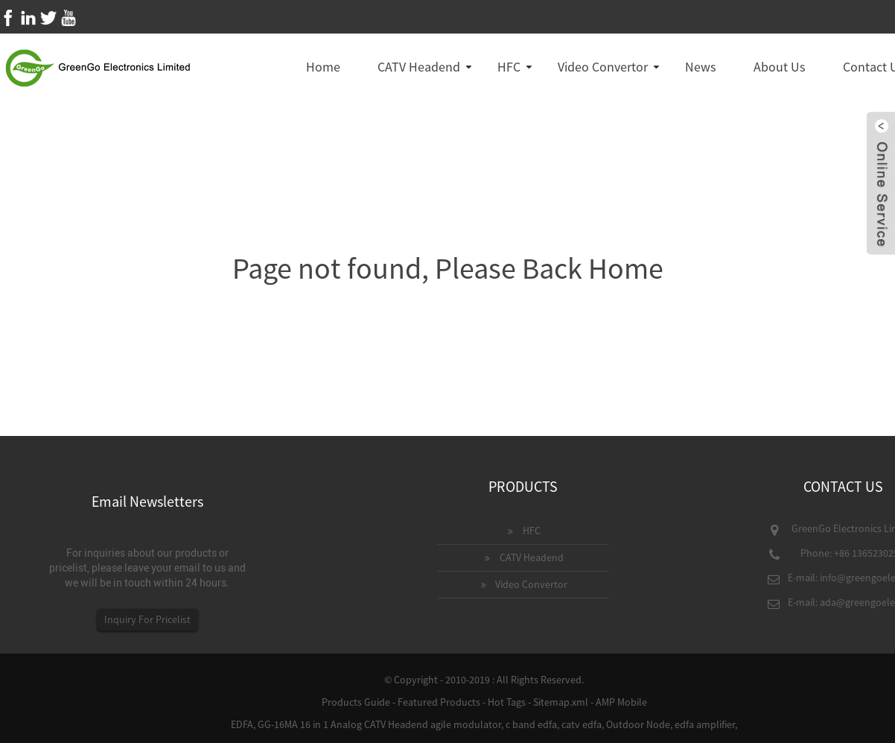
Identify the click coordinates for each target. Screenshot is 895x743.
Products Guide (356, 702)
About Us (780, 66)
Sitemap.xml (560, 702)
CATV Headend (419, 66)
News (700, 66)
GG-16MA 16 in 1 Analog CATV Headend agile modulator (379, 724)
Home (323, 66)
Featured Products (439, 702)
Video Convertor (603, 66)
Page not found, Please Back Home (447, 268)
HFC (508, 66)
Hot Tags (507, 702)
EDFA (242, 724)
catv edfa (581, 724)
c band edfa (531, 724)
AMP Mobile (621, 702)
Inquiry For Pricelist (147, 619)
